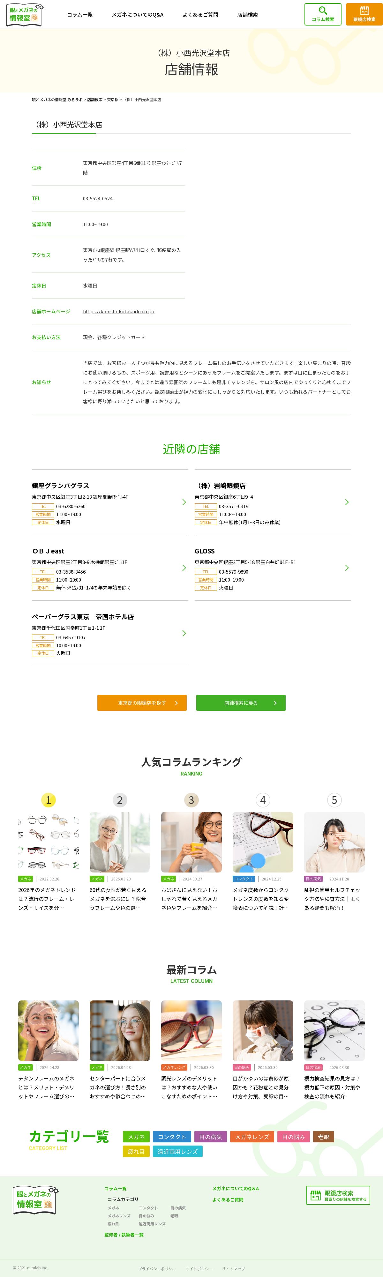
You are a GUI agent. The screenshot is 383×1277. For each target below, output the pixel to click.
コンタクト (172, 1136)
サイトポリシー (199, 1268)
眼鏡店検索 (364, 19)
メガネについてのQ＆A (235, 1188)
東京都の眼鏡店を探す (142, 702)
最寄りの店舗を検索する (346, 1195)
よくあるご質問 (200, 14)
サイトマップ (233, 1268)
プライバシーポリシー (157, 1268)
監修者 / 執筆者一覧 (124, 1234)
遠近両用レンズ (178, 1151)
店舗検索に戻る (241, 702)
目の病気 (210, 1136)
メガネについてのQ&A (137, 14)
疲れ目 (136, 1151)
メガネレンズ (252, 1136)
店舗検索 (247, 14)
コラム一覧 (80, 14)
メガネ (136, 1136)
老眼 (323, 1136)
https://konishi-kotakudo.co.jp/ (118, 311)
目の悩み (293, 1136)
